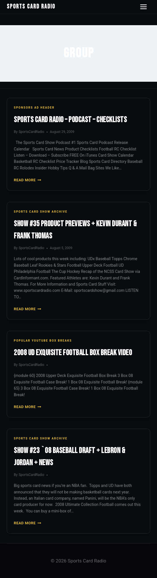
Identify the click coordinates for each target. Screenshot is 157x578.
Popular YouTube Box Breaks (43, 340)
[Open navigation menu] (143, 7)
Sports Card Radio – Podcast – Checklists (70, 119)
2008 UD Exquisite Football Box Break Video (73, 352)
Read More (27, 180)
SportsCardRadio (31, 132)
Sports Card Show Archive (40, 211)
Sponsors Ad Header (34, 107)
